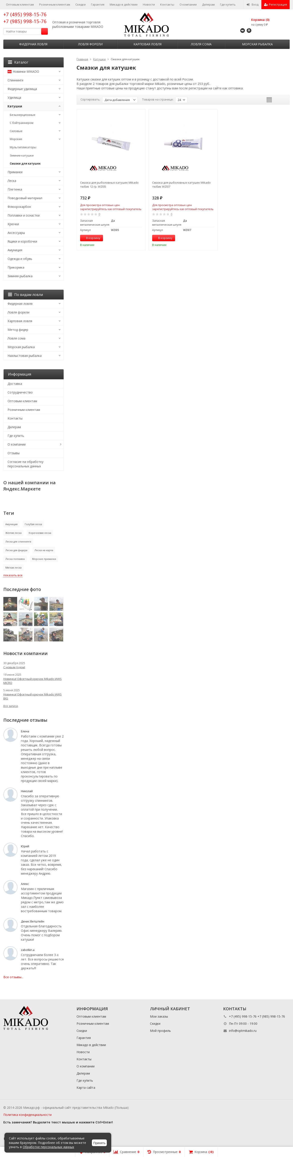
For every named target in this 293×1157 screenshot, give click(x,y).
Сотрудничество (20, 392)
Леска (12, 181)
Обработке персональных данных (48, 1147)
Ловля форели (90, 44)
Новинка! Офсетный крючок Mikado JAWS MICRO (32, 681)
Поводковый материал (25, 198)
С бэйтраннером (21, 123)
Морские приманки (44, 558)
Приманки (15, 172)
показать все (12, 575)
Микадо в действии (123, 4)
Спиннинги (15, 80)
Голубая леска (33, 524)
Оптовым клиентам (20, 4)
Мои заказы (159, 1016)
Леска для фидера (16, 550)
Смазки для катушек (25, 163)
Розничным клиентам (54, 4)
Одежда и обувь (20, 259)
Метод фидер (18, 329)
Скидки (80, 4)
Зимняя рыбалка (20, 276)
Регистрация (275, 4)
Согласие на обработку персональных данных (25, 464)
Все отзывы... (13, 977)
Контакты (167, 4)
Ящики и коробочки (22, 241)
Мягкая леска (13, 567)
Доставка (15, 384)
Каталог (18, 62)
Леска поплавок (15, 558)
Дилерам (208, 4)
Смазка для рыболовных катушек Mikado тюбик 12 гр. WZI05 (109, 185)
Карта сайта (86, 1087)
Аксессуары (16, 233)
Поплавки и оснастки (24, 215)
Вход (253, 4)
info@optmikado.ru (243, 1030)
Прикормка (16, 267)
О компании (188, 4)
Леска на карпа (43, 550)
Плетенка (15, 189)
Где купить (228, 4)
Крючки (13, 224)
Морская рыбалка (257, 44)
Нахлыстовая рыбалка (25, 356)
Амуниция (15, 250)
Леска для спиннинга (18, 541)
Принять (99, 1143)
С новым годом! (14, 667)
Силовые (16, 131)
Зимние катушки (22, 155)
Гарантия (97, 4)
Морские (16, 139)
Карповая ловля (147, 44)
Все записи (10, 706)
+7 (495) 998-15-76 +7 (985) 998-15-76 (25, 17)
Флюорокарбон (19, 207)
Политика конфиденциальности (27, 1115)
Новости (149, 4)
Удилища (14, 97)
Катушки (15, 106)
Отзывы (14, 453)
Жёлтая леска (13, 532)
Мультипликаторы (23, 147)
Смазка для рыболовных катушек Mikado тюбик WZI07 (181, 185)
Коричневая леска (40, 532)
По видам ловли (25, 294)
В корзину (90, 238)
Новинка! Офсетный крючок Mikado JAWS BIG (32, 696)
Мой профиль (160, 1030)
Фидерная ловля (33, 44)
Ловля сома (201, 44)
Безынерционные (22, 115)
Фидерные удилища (22, 89)
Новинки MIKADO (23, 71)
